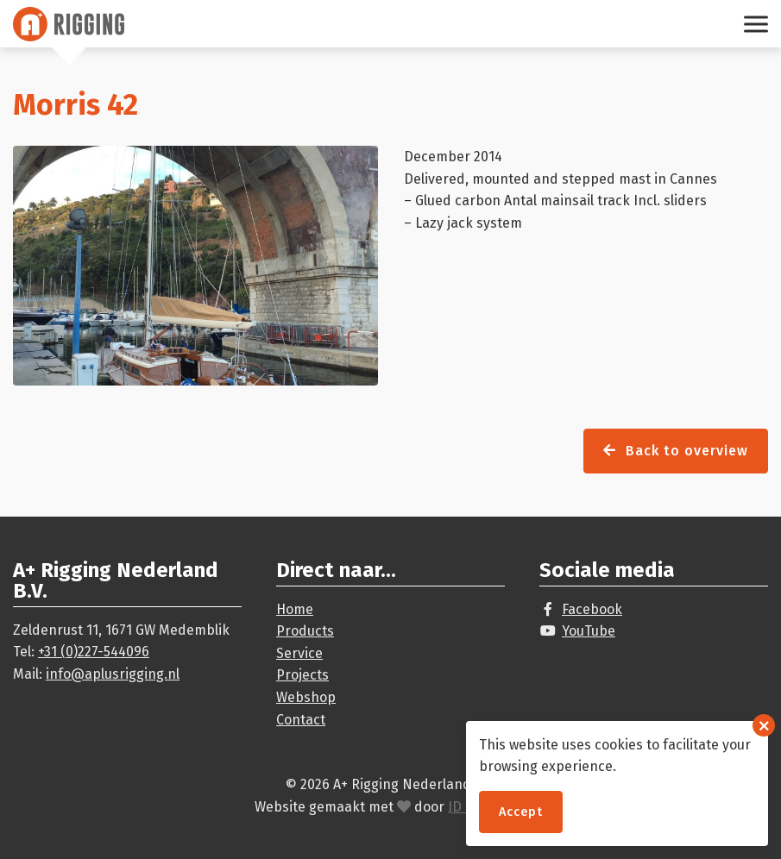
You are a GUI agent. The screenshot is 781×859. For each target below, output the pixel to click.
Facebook (592, 609)
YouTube (588, 631)
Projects (302, 675)
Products (305, 631)
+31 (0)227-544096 (93, 651)
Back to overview (675, 450)
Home (294, 609)
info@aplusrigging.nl (113, 674)
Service (299, 653)
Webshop (306, 697)
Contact (300, 720)
